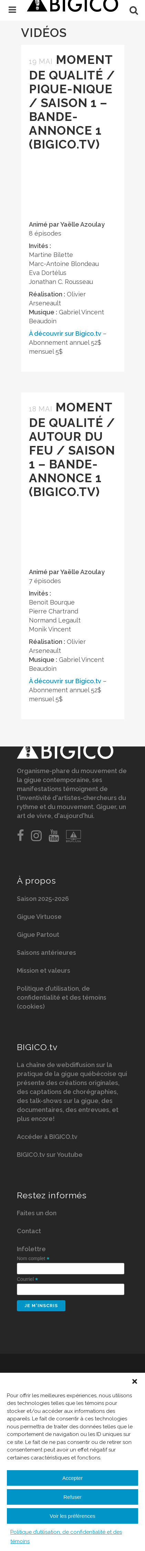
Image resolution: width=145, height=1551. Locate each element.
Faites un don (36, 1213)
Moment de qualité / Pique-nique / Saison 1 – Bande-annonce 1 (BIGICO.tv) (72, 102)
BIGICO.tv (37, 1047)
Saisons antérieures (46, 952)
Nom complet (33, 1258)
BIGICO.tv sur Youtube (50, 1154)
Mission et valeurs (43, 970)
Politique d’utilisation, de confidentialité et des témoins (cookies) (61, 997)
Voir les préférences (72, 1516)
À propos (36, 880)
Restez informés (52, 1195)
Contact (29, 1231)
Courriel (27, 1279)
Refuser (72, 1497)
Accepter (72, 1478)
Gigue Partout (38, 934)
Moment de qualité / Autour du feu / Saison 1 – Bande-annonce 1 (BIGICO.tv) (72, 449)
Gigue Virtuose (39, 916)
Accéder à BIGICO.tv (47, 1136)
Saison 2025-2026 (43, 898)
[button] (134, 1381)
